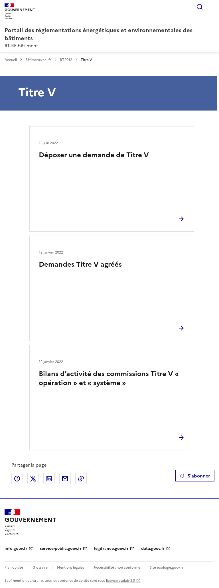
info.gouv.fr (16, 549)
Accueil (11, 59)
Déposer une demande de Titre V (94, 155)
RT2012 (66, 59)
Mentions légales (70, 567)
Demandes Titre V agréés (80, 264)
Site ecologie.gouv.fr (166, 567)
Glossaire (40, 567)
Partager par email (65, 478)
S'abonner (195, 475)
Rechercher (199, 7)
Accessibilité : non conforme (117, 567)
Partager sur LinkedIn (49, 478)
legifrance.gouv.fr (111, 549)
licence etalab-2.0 (120, 580)
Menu (211, 7)
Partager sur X (33, 478)
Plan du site (14, 567)
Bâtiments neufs (38, 59)
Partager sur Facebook (17, 478)
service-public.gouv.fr (61, 549)
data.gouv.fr (153, 549)
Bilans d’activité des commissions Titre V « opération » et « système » (109, 378)
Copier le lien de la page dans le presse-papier (81, 478)
